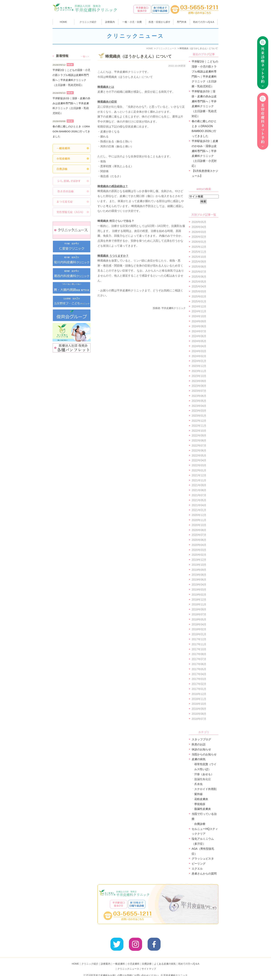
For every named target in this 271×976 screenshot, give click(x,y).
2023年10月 (199, 376)
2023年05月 (199, 400)
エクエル (197, 868)
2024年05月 (199, 341)
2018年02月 (199, 629)
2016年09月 (199, 708)
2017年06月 (199, 664)
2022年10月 (199, 430)
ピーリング (198, 863)
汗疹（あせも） (204, 774)
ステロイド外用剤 (205, 789)
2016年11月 (199, 699)
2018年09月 (199, 609)
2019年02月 (199, 594)
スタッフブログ (201, 739)
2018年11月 (199, 604)
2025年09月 (199, 261)
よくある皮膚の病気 (165, 958)
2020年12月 (199, 515)
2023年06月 (199, 395)
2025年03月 (199, 291)
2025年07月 (199, 271)
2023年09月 (199, 381)
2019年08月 (199, 574)
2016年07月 (199, 718)
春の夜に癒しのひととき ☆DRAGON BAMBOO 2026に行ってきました (71, 131)
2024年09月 (199, 321)
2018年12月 (199, 599)
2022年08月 (199, 440)
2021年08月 (199, 490)
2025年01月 (199, 301)
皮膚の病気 (198, 759)
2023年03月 (199, 410)
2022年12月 (199, 420)
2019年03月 (199, 589)
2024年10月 (199, 316)
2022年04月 (199, 460)
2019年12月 (199, 559)
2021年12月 (199, 475)
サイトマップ (149, 963)
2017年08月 (199, 654)
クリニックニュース (128, 963)
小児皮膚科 (133, 958)
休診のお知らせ (201, 749)
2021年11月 (199, 480)
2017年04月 (199, 674)
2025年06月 (199, 276)
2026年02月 (199, 236)
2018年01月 (199, 634)
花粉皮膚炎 (201, 799)
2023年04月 (199, 405)
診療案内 (110, 22)
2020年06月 (199, 539)
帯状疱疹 (199, 804)
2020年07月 (199, 534)
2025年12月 (199, 246)
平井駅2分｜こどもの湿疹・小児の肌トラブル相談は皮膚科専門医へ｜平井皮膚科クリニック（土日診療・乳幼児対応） (71, 77)
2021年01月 (199, 510)
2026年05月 (199, 221)
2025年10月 (199, 256)
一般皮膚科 (119, 958)
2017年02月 (199, 684)
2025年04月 (199, 286)
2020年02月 (199, 554)
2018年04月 (199, 624)
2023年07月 (199, 390)
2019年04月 (199, 584)
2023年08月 (199, 385)
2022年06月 (199, 450)
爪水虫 (198, 784)
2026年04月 (199, 226)
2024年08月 (199, 326)
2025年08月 (199, 266)
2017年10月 (199, 649)
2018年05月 (199, 619)
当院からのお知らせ (204, 754)
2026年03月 (199, 231)
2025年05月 (199, 281)
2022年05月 (199, 455)
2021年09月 (199, 485)
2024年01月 (199, 361)
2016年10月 (199, 703)
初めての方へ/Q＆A (188, 958)
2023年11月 (199, 371)
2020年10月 (199, 525)
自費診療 (199, 823)
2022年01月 (199, 470)
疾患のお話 (198, 744)
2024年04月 (199, 346)
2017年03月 (199, 679)
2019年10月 (199, 564)
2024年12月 (199, 306)
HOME (63, 22)
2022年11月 (199, 425)
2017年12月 (199, 639)
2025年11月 (199, 251)
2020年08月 (199, 530)
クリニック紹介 (89, 958)
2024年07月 (199, 331)
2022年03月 (199, 465)
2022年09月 (199, 435)
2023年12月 (199, 366)
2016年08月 (199, 713)
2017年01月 (199, 689)
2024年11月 (199, 311)
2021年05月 (199, 500)
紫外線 (198, 794)
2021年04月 (199, 505)
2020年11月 (199, 520)
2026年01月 (199, 241)
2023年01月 (199, 415)
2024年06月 (199, 336)
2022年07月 (199, 445)
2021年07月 (199, 495)
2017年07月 (199, 659)
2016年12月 (199, 694)
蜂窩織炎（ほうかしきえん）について (138, 56)
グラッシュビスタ (203, 858)
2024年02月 (199, 356)
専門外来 (181, 22)
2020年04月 (199, 544)
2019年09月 (199, 569)
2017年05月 (199, 669)
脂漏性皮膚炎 (202, 808)
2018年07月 (199, 614)
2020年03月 (199, 549)
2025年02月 (199, 296)
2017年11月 (199, 644)
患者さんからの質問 (204, 873)
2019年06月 (199, 579)
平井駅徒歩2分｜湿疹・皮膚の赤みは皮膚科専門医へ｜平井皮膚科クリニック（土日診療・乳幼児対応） (71, 106)
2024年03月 (199, 351)
